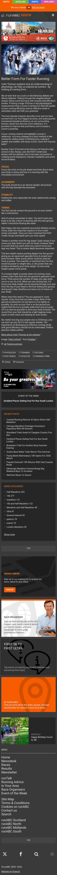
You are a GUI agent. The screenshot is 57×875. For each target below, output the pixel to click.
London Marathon (17, 527)
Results (6, 768)
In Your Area (10, 786)
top (28, 548)
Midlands (49, 2)
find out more (38, 7)
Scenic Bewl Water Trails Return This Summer (28, 452)
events (11, 523)
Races (5, 765)
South (6, 2)
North (35, 2)
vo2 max (38, 352)
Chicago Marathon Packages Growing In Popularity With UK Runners (25, 427)
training (24, 352)
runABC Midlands (13, 828)
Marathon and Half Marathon (22, 507)
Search (6, 814)
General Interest (16, 515)
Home (5, 757)
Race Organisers (13, 789)
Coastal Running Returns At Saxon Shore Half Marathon (28, 420)
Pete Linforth (14, 339)
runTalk (6, 778)
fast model (9, 356)
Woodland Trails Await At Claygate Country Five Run (29, 433)
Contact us (9, 810)
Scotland (21, 2)
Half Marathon (16, 492)
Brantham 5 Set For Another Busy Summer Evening (26, 446)
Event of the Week (14, 793)
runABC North (11, 824)
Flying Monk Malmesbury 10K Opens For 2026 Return (28, 457)
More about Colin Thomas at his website (20, 334)
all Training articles (13, 344)
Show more (9, 534)
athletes (24, 356)
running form (41, 356)
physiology (9, 352)
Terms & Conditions (15, 803)
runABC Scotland (13, 820)
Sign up (9, 590)
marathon (13, 499)
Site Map (7, 799)
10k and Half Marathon (20, 503)
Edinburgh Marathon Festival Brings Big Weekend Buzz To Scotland (25, 469)
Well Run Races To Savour (19, 475)
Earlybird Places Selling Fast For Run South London (27, 440)
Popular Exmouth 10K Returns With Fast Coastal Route (29, 463)
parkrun (12, 519)
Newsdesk (8, 761)
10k (10, 496)
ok (29, 7)
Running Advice (12, 782)
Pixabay (31, 339)
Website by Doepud (10, 871)
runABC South (11, 831)
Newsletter (9, 772)
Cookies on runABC (15, 807)
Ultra (10, 511)
